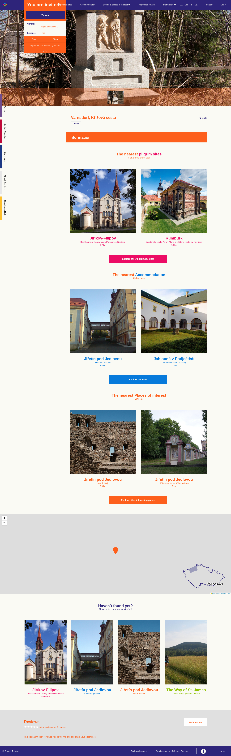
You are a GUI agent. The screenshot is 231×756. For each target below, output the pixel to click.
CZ (181, 5)
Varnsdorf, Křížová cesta (93, 117)
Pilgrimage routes (146, 5)
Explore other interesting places (138, 500)
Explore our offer (138, 379)
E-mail (35, 39)
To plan (45, 15)
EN (186, 5)
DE (196, 5)
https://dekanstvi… (49, 27)
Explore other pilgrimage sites (138, 259)
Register (208, 5)
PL (191, 5)
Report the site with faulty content (45, 45)
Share (56, 39)
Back (203, 118)
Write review (195, 722)
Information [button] (169, 5)
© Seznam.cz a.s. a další (223, 593)
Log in (223, 5)
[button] (115, 550)
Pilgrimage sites (64, 5)
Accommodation (87, 5)
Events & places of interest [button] (117, 5)
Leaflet (213, 593)
